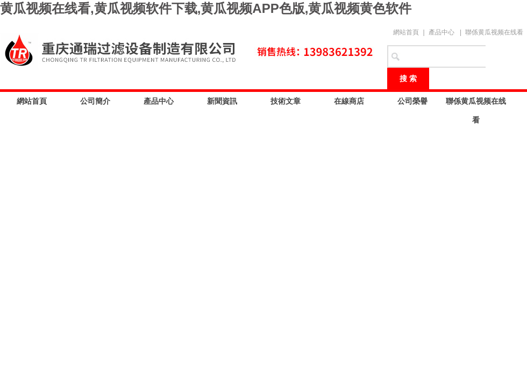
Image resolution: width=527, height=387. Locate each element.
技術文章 (285, 101)
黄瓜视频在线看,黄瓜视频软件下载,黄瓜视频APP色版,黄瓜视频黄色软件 (205, 8)
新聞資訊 (222, 101)
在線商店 (349, 101)
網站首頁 (406, 32)
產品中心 (441, 32)
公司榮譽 (412, 101)
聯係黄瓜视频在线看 (494, 32)
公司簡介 (95, 101)
